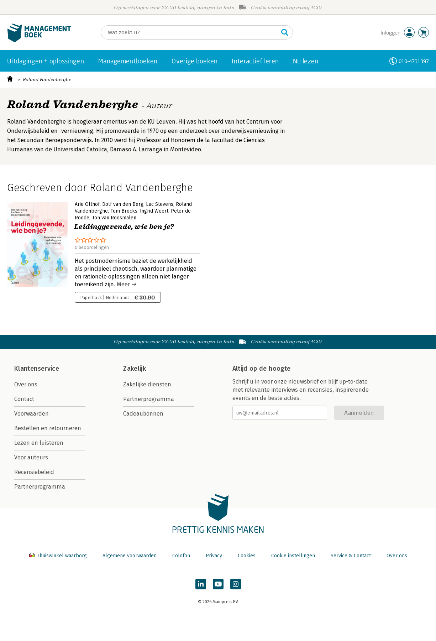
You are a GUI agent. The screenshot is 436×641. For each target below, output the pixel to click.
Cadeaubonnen (143, 413)
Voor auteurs (31, 457)
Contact (24, 399)
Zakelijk (134, 368)
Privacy (214, 556)
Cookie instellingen (293, 556)
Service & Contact (351, 556)
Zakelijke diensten (147, 384)
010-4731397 (414, 61)
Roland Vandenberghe (47, 79)
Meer (123, 284)
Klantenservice (36, 368)
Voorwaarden (31, 413)
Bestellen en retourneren (47, 428)
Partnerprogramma (39, 486)
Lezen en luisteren (38, 442)
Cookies (247, 556)
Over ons (25, 384)
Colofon (181, 556)
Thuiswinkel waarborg (58, 556)
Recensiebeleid (34, 472)
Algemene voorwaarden (130, 556)
